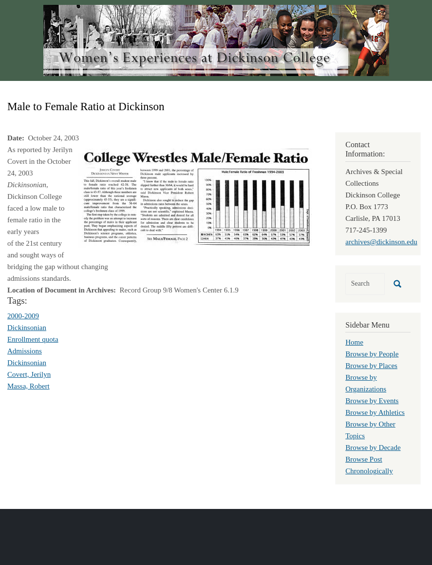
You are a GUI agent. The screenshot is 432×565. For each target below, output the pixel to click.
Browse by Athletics (375, 412)
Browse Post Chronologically (369, 465)
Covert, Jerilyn (29, 374)
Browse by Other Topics (370, 430)
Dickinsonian (26, 327)
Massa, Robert (28, 386)
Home (354, 342)
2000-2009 (23, 316)
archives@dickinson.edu (381, 242)
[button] (195, 197)
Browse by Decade (372, 447)
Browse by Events (371, 401)
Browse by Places (371, 366)
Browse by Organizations (365, 383)
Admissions (24, 351)
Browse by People (371, 354)
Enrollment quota (32, 339)
